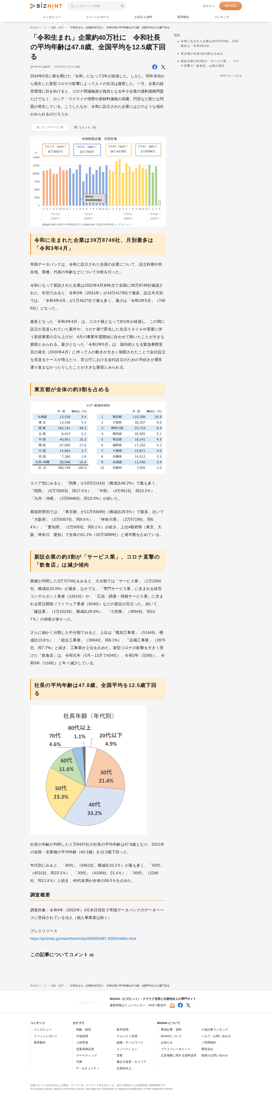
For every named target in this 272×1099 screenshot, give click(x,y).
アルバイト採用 (127, 1036)
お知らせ (167, 1042)
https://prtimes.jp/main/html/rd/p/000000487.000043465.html (83, 939)
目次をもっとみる (231, 75)
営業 (120, 1055)
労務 (79, 1061)
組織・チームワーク (130, 1042)
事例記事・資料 (171, 1029)
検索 (122, 6)
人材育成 (82, 1042)
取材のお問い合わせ (214, 1055)
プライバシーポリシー (176, 1049)
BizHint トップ (38, 27)
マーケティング (86, 1055)
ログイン (209, 6)
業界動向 (183, 17)
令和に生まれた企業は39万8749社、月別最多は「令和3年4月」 (209, 43)
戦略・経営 (57, 27)
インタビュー (52, 17)
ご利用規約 (208, 1042)
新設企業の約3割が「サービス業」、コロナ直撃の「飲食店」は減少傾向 (210, 63)
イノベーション (127, 1049)
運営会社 (207, 1049)
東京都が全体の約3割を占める (202, 53)
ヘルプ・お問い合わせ (216, 1036)
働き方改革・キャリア (131, 1061)
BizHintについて (171, 1036)
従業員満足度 (85, 1049)
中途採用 (82, 1036)
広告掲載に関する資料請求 (178, 1055)
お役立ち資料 (143, 17)
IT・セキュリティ (87, 1068)
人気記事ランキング (214, 1029)
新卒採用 (122, 1029)
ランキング (221, 17)
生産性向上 (124, 1068)
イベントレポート (97, 17)
